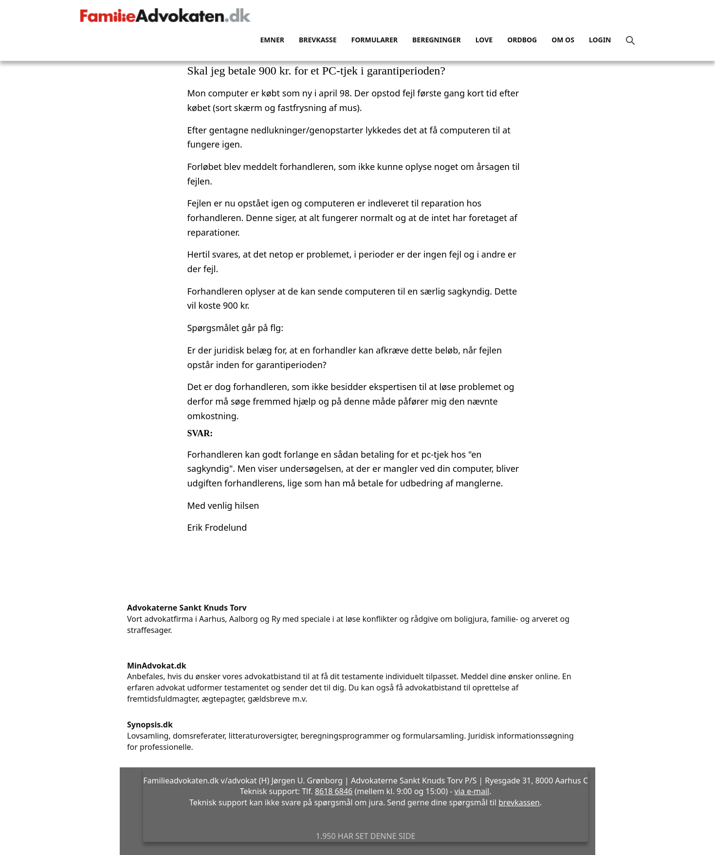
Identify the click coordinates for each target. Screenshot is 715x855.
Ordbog (522, 39)
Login (600, 39)
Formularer (374, 39)
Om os (562, 39)
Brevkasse (318, 39)
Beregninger (436, 39)
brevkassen (519, 802)
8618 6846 (333, 791)
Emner (272, 39)
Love (484, 39)
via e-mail (471, 791)
